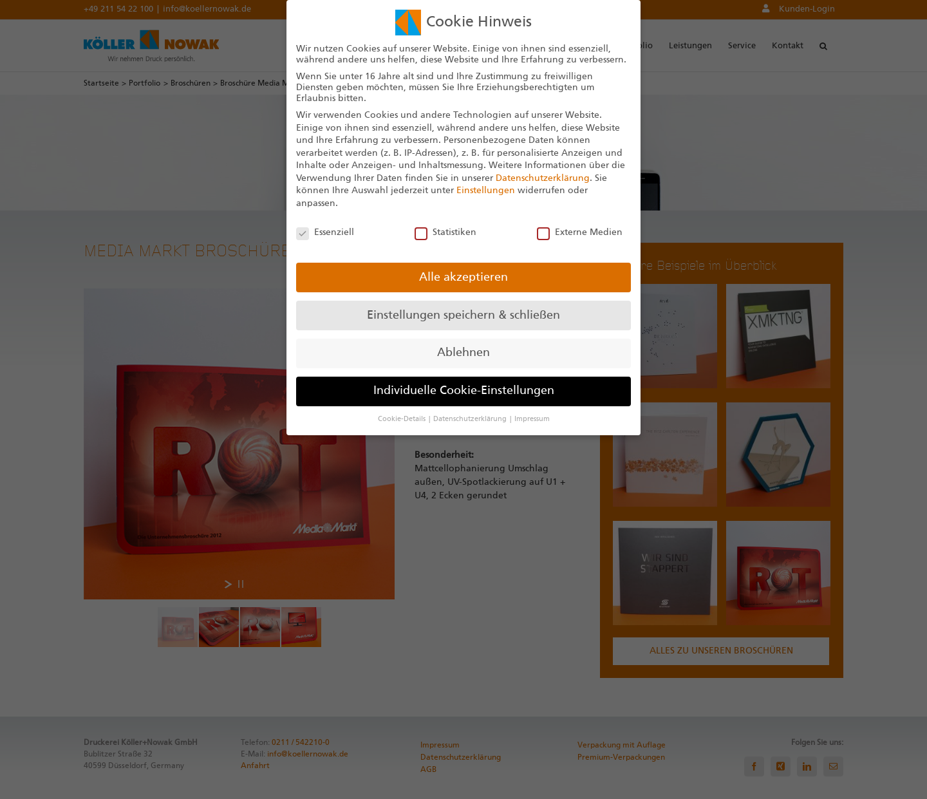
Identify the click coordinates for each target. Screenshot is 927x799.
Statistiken (445, 232)
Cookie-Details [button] (402, 419)
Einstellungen (485, 190)
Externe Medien (580, 232)
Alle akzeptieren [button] (463, 277)
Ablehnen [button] (463, 353)
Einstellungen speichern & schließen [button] (463, 315)
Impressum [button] (532, 419)
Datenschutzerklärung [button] (471, 419)
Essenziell (325, 232)
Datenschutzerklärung (543, 178)
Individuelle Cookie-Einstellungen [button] (463, 391)
